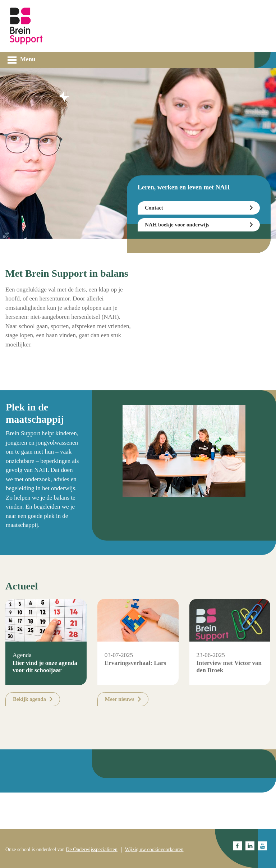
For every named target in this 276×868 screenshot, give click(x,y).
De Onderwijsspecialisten (91, 849)
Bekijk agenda (29, 699)
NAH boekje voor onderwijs (177, 225)
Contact (154, 208)
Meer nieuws (119, 699)
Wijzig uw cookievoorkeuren (154, 849)
